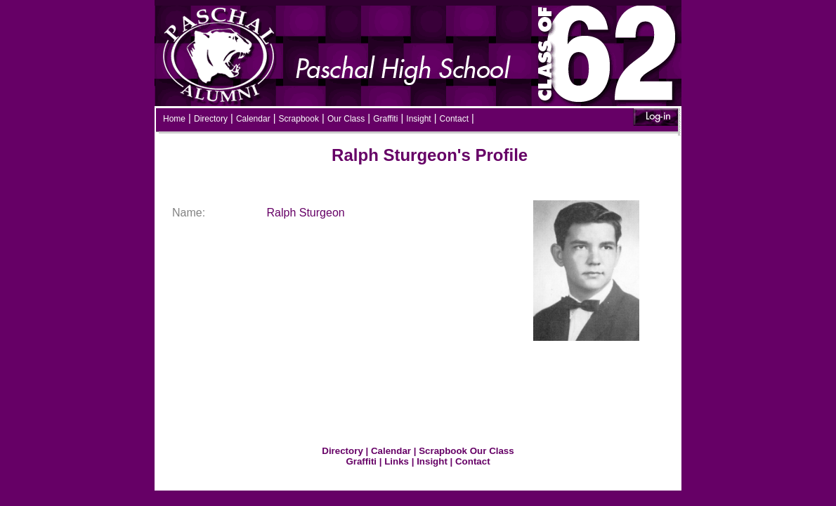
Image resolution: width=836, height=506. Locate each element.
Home (174, 119)
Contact (454, 119)
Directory (211, 119)
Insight (418, 119)
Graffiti (385, 119)
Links (396, 461)
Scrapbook (299, 119)
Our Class (346, 119)
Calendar (253, 119)
